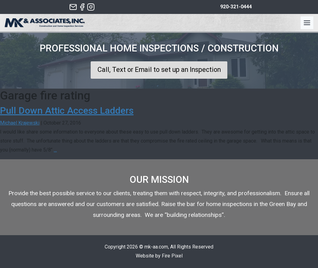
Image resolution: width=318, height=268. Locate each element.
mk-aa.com (156, 247)
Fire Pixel (172, 256)
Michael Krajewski (19, 123)
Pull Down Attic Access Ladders (67, 110)
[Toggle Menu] (307, 22)
